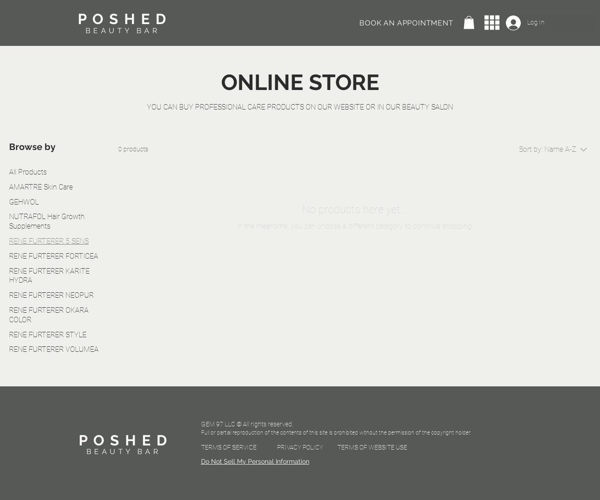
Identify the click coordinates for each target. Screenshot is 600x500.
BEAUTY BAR (123, 30)
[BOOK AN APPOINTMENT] (407, 23)
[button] (469, 22)
